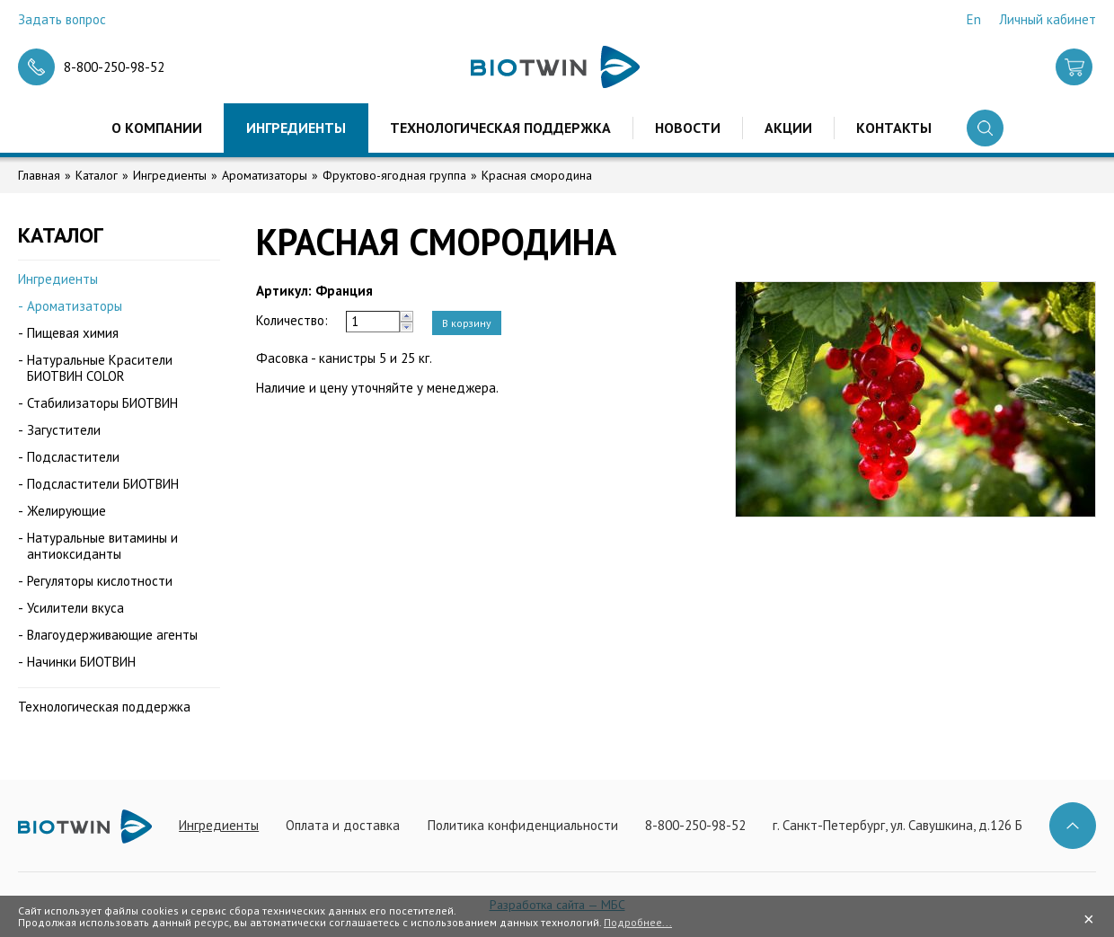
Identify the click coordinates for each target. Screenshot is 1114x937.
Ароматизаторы (264, 175)
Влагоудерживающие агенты (112, 634)
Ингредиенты (296, 128)
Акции (788, 128)
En (974, 19)
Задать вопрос (62, 19)
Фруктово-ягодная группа (394, 175)
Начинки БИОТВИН (81, 661)
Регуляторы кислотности (99, 580)
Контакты (894, 128)
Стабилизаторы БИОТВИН (102, 402)
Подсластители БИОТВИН (103, 483)
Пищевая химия (73, 332)
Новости (688, 128)
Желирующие (66, 510)
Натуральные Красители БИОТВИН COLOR (99, 368)
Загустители (64, 429)
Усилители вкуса (75, 607)
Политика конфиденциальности (523, 825)
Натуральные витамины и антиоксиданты (102, 545)
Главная (39, 175)
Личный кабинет (1047, 19)
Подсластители (73, 456)
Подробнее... (638, 922)
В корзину (466, 323)
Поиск (985, 128)
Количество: (292, 320)
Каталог (96, 175)
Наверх (1072, 825)
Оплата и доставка (343, 825)
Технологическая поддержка (500, 128)
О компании (156, 128)
